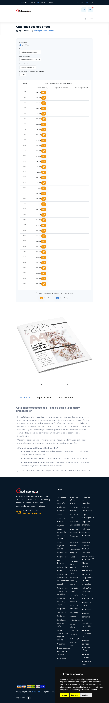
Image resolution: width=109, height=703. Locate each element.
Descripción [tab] (25, 397)
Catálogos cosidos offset (61, 623)
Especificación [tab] (44, 397)
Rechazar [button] (74, 695)
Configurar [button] (86, 695)
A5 (28, 45)
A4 (22, 45)
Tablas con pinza (86, 604)
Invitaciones (75, 620)
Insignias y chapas (74, 614)
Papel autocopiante (88, 516)
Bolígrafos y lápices (61, 509)
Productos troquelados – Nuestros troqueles (87, 579)
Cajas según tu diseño (61, 545)
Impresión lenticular (74, 607)
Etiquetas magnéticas (75, 523)
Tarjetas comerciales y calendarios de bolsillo (87, 620)
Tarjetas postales (85, 656)
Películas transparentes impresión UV (88, 556)
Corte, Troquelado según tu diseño (62, 635)
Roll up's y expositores (87, 589)
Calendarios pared (62, 569)
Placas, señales (85, 564)
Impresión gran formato (74, 598)
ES (89, 2)
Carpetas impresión (61, 610)
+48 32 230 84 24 (45, 2)
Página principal (23, 31)
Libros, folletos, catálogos (74, 627)
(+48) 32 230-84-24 (31, 513)
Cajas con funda (61, 520)
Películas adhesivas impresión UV (86, 533)
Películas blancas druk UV (86, 545)
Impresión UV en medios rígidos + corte (74, 567)
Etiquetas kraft (74, 516)
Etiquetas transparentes (76, 530)
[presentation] (41, 385)
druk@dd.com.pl (27, 2)
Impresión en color (74, 589)
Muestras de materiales (86, 500)
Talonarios (86, 610)
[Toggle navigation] (91, 19)
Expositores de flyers (75, 551)
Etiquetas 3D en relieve (74, 500)
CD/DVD (60, 515)
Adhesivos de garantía (61, 500)
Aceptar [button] (64, 695)
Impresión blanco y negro (74, 581)
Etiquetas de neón (74, 509)
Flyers (72, 557)
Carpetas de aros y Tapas (61, 601)
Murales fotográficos (87, 509)
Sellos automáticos (87, 596)
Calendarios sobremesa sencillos (62, 591)
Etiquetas (61, 658)
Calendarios (62, 553)
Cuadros (61, 644)
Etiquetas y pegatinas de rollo (74, 541)
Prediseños (87, 570)
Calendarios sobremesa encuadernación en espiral (66, 579)
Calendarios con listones (62, 560)
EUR (80, 2)
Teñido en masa (86, 663)
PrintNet (36, 692)
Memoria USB (73, 644)
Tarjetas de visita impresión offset (86, 645)
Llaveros (73, 634)
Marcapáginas (76, 638)
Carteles (60, 616)
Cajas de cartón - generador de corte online (62, 532)
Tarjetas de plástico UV (86, 633)
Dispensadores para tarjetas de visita (63, 651)
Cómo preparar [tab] (65, 397)
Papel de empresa (86, 523)
